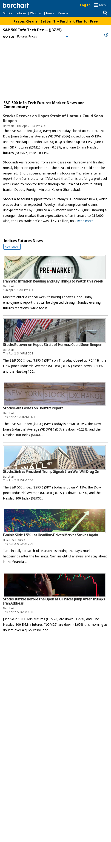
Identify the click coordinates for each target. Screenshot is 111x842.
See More (12, 247)
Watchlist (36, 13)
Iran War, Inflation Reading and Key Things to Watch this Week (53, 281)
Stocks (7, 13)
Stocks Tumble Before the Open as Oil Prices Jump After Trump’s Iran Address (54, 601)
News (50, 13)
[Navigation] (43, 36)
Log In (85, 5)
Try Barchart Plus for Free (75, 21)
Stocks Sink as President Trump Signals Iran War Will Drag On (51, 471)
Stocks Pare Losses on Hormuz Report (33, 408)
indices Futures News (23, 240)
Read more (85, 221)
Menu (103, 5)
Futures (21, 13)
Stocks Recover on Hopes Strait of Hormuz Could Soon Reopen (53, 118)
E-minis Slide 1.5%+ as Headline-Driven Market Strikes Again (50, 535)
